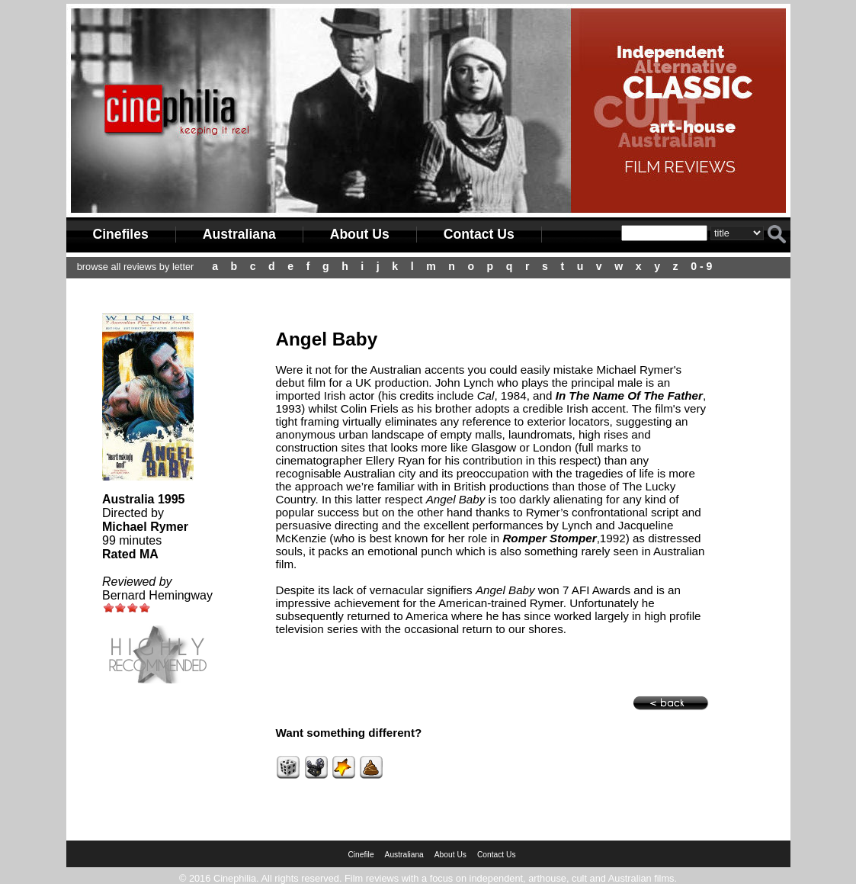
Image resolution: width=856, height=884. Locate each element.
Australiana (239, 234)
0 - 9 (701, 266)
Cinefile (360, 854)
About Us (360, 234)
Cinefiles (121, 234)
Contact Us (479, 234)
